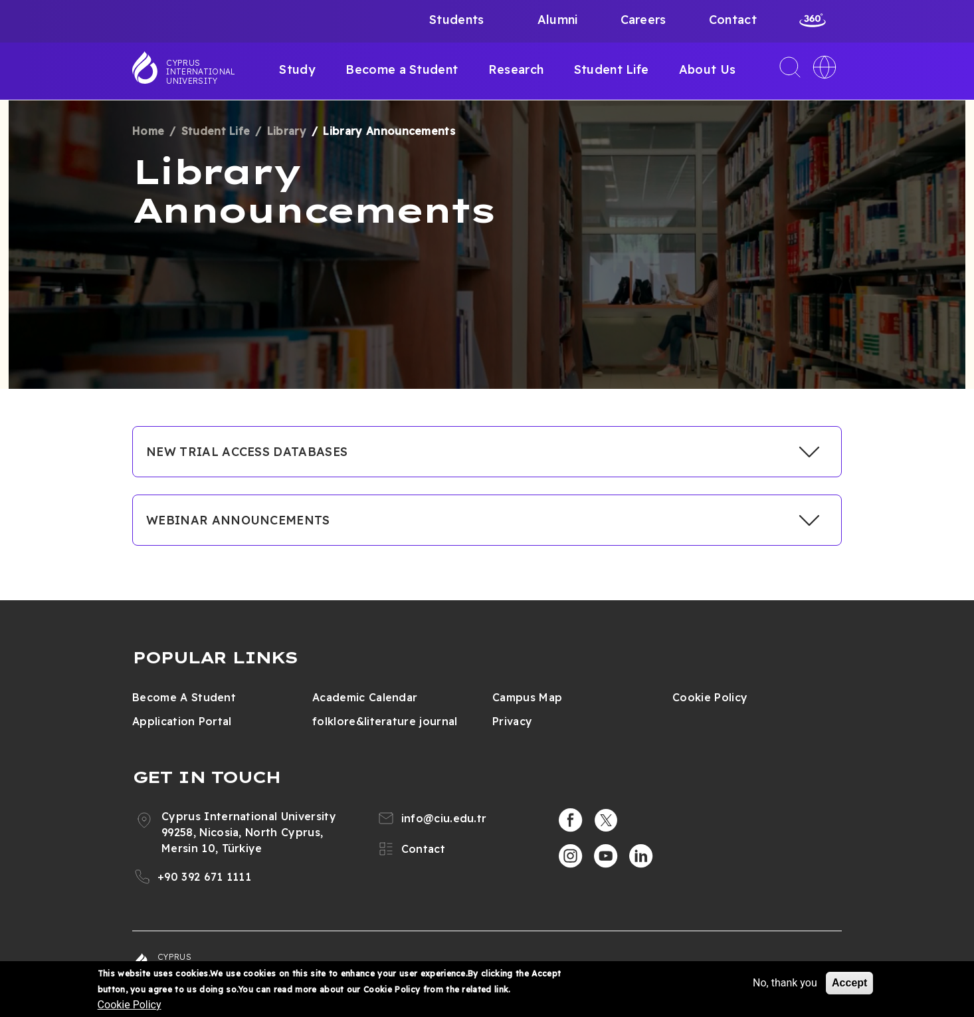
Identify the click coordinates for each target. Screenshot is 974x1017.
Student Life (611, 69)
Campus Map (527, 697)
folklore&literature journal (385, 721)
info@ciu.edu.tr (444, 818)
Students (456, 19)
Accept (849, 982)
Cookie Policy (709, 697)
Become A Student (184, 697)
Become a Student (401, 69)
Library (286, 131)
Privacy (512, 721)
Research (516, 69)
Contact (733, 19)
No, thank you (785, 982)
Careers (643, 19)
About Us (707, 69)
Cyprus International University (200, 72)
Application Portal (182, 721)
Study (297, 69)
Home (148, 131)
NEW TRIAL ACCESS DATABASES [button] (246, 451)
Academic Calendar (364, 697)
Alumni (557, 19)
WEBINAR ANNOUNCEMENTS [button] (238, 520)
